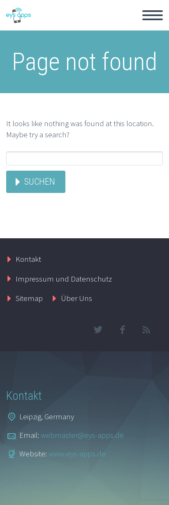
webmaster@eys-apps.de (82, 435)
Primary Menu (152, 15)
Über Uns (76, 298)
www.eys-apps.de (77, 453)
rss (146, 329)
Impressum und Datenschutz (64, 279)
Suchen (39, 181)
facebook (122, 329)
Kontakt (28, 259)
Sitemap (29, 298)
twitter (98, 329)
